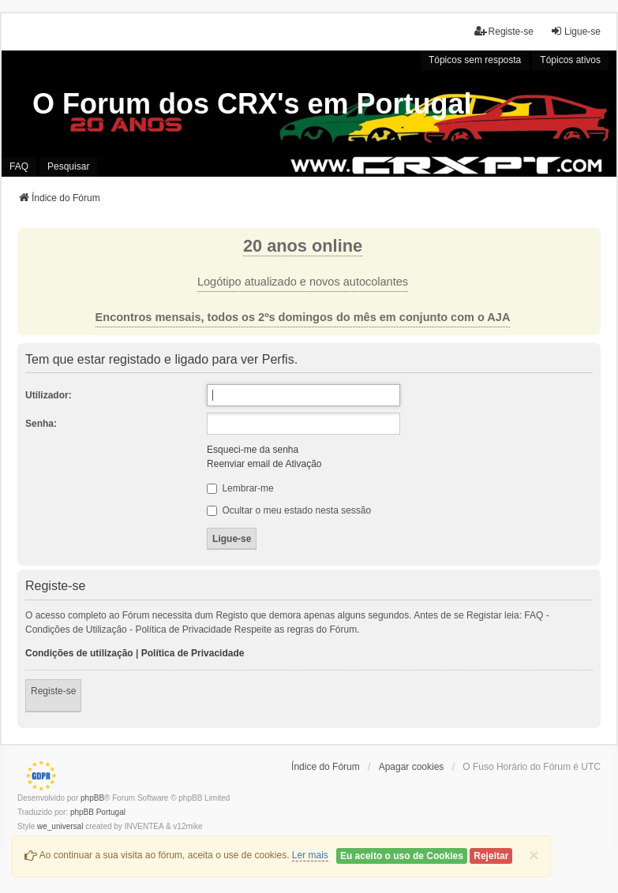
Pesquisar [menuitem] (68, 166)
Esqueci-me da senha (252, 449)
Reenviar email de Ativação (264, 463)
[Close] (533, 854)
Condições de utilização (79, 653)
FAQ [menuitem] (18, 166)
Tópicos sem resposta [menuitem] (475, 59)
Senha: (41, 423)
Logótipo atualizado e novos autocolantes (302, 281)
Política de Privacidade (193, 653)
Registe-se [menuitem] (504, 31)
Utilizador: (48, 395)
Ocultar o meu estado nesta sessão (289, 510)
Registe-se (53, 691)
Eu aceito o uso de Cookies (401, 855)
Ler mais (310, 855)
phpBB (92, 798)
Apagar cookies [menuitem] (411, 766)
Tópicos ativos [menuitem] (570, 59)
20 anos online (302, 246)
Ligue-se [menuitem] (575, 31)
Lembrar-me (240, 488)
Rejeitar (491, 855)
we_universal (60, 826)
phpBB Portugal (97, 812)
